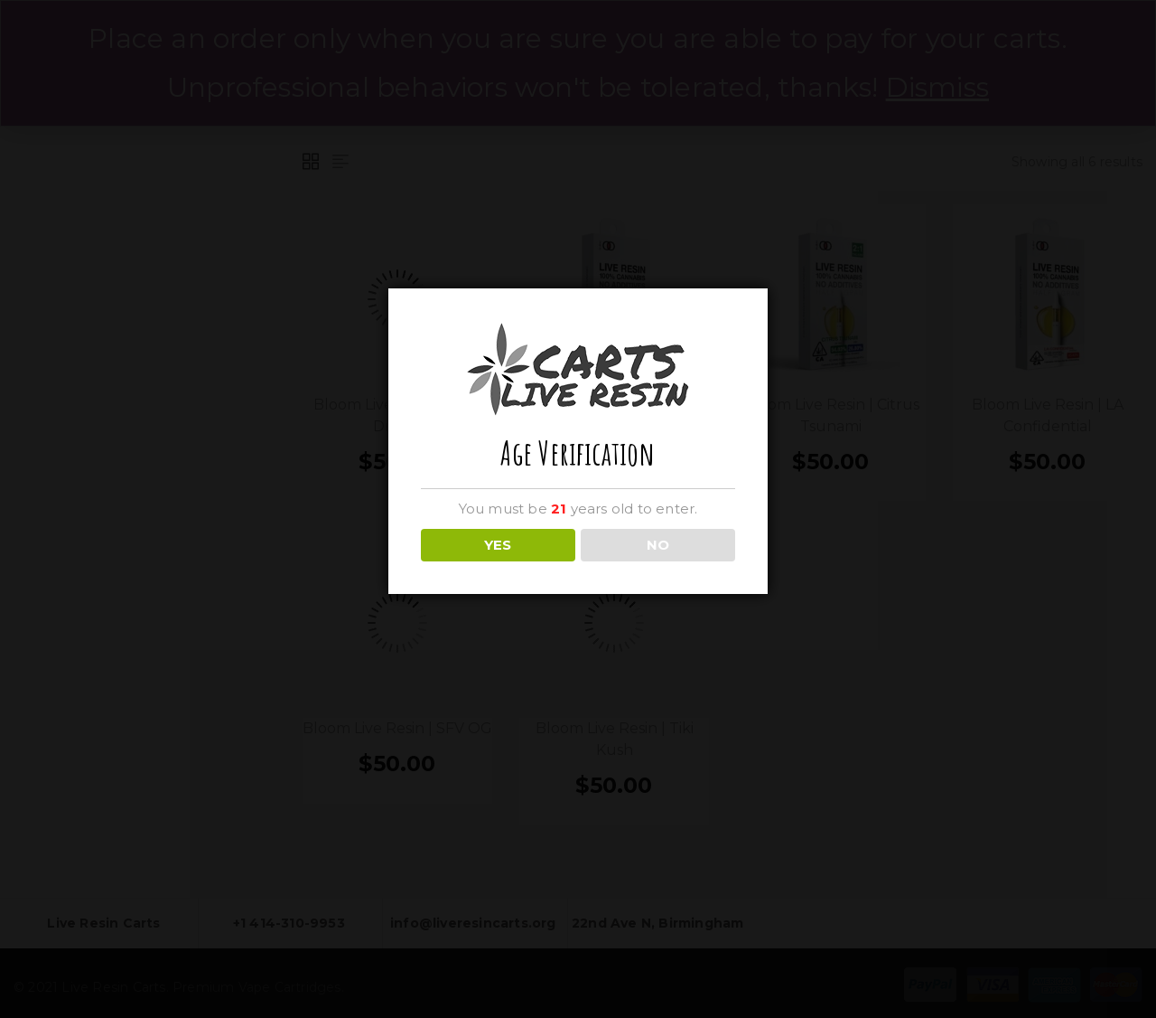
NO (658, 544)
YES (497, 544)
